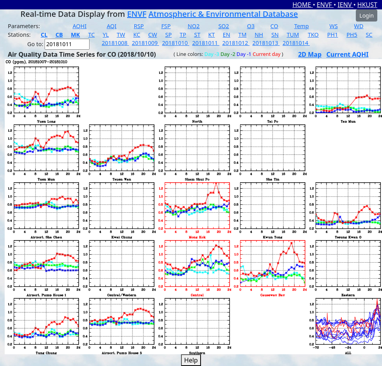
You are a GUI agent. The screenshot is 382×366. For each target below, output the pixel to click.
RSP (139, 26)
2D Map (309, 54)
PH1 (332, 34)
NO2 (193, 26)
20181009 (145, 43)
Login (366, 15)
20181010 (175, 43)
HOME (302, 4)
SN (275, 34)
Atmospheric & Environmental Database (223, 14)
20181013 (266, 43)
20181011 (205, 43)
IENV (345, 4)
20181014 (296, 43)
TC (91, 34)
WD (359, 26)
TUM (293, 34)
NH (259, 34)
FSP (165, 26)
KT (211, 34)
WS (334, 26)
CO (274, 26)
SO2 (223, 26)
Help (191, 360)
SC (369, 34)
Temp (301, 26)
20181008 (115, 43)
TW (121, 34)
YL (106, 34)
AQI (112, 26)
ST (197, 34)
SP (168, 34)
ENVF (325, 4)
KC (136, 34)
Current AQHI (347, 54)
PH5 (351, 34)
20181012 (236, 43)
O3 (251, 26)
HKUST (367, 4)
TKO (313, 34)
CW (152, 34)
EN (226, 34)
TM (242, 34)
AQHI (80, 26)
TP (182, 34)
